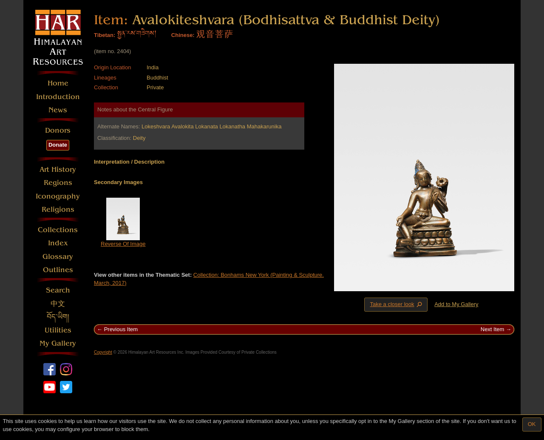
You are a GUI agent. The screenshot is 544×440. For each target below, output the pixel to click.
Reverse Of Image (123, 244)
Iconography (58, 196)
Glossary (57, 257)
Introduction (58, 97)
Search (58, 290)
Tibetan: (104, 35)
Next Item (492, 329)
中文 (58, 304)
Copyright (103, 352)
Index (58, 243)
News (57, 110)
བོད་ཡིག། (58, 317)
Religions (58, 209)
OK (532, 424)
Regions (58, 183)
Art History (58, 169)
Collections (58, 230)
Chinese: (183, 35)
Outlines (58, 270)
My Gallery (58, 343)
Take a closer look (396, 304)
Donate (57, 145)
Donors (58, 130)
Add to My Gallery (456, 304)
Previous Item (121, 329)
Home (58, 83)
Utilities (58, 330)
